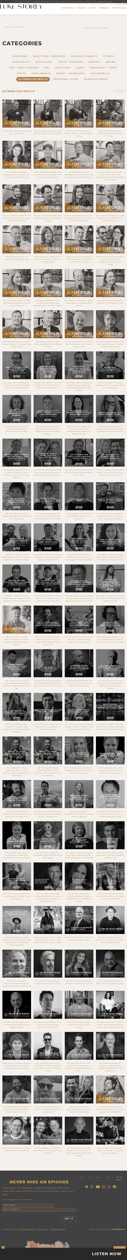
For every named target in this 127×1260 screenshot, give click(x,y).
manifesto (68, 8)
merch (99, 1177)
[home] (21, 6)
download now (104, 1)
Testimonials (119, 8)
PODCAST (81, 1177)
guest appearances (97, 4)
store (92, 8)
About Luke (82, 4)
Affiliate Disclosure (57, 1229)
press (110, 4)
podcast (81, 8)
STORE (90, 1177)
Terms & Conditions (26, 1229)
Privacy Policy (42, 1229)
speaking (104, 8)
